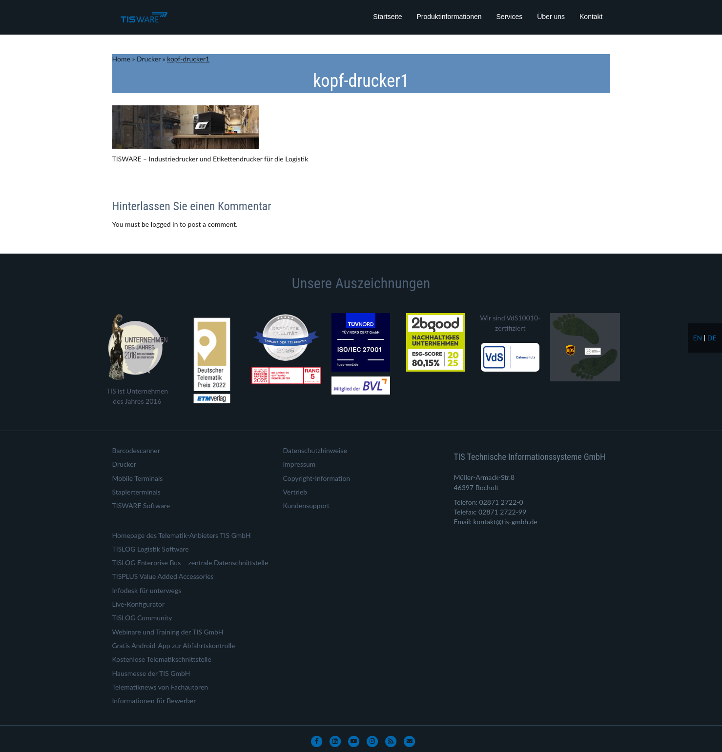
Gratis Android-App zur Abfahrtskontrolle (173, 645)
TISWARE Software (141, 505)
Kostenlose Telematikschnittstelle (161, 659)
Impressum (299, 464)
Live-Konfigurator (138, 604)
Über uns (551, 16)
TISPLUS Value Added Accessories (163, 576)
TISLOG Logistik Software (150, 549)
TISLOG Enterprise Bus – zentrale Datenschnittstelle (190, 562)
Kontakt (590, 16)
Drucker (149, 59)
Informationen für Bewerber (154, 700)
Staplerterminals (136, 492)
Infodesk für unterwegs (147, 590)
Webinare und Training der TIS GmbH (168, 632)
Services (509, 16)
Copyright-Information (317, 478)
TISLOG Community (142, 617)
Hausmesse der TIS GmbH (151, 673)
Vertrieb (295, 492)
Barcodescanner (136, 450)
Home (121, 59)
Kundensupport (306, 505)
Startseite (387, 16)
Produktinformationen (448, 16)
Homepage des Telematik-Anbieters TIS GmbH (181, 535)
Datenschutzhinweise (315, 450)
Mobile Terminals (137, 478)
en (697, 338)
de (712, 338)
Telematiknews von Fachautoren (160, 687)
